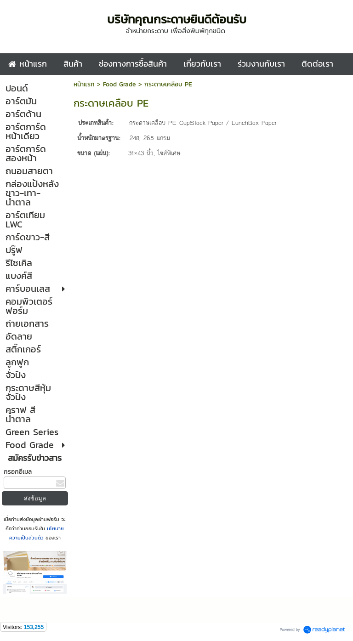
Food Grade (119, 84)
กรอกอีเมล (18, 471)
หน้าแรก (84, 84)
